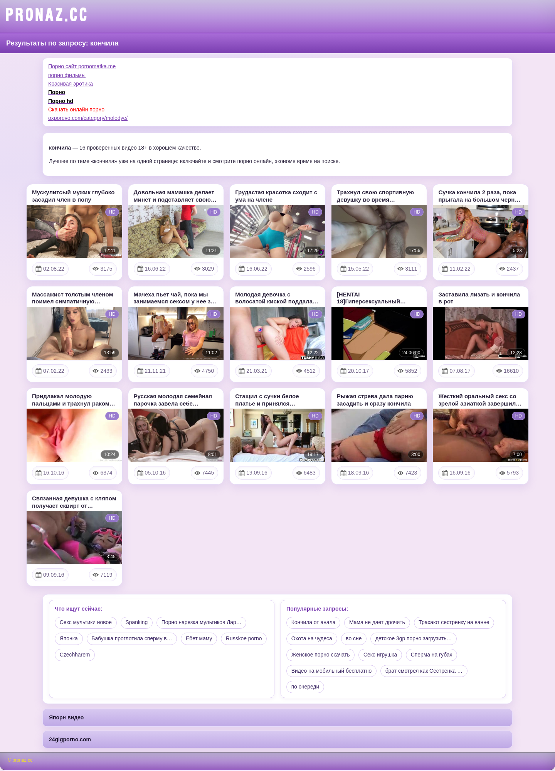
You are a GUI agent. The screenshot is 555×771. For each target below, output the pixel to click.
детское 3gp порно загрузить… (414, 639)
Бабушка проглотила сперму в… (132, 639)
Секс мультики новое (86, 623)
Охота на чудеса (312, 639)
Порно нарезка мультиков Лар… (203, 623)
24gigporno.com (70, 740)
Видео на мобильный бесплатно (331, 671)
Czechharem (125, 655)
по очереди (305, 688)
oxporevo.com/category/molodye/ (88, 118)
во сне (354, 639)
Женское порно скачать (320, 655)
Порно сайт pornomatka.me (82, 66)
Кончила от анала (313, 623)
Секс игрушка (381, 655)
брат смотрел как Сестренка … (425, 671)
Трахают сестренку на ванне (455, 623)
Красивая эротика (70, 84)
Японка (69, 639)
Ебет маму (200, 639)
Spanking (137, 623)
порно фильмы (67, 75)
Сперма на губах (433, 655)
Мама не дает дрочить (378, 623)
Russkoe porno (78, 655)
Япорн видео (66, 718)
